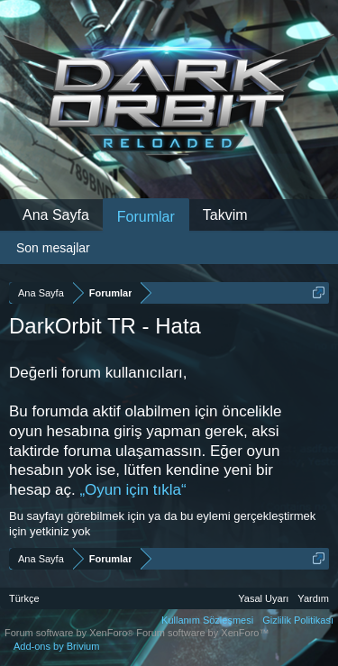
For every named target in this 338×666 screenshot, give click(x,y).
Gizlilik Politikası (297, 620)
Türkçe (24, 598)
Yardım (313, 598)
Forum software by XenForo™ (202, 632)
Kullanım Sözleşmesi (207, 620)
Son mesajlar (53, 248)
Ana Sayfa (56, 215)
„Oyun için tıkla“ (132, 489)
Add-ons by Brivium (56, 646)
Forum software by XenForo (70, 632)
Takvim (225, 215)
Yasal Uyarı (263, 598)
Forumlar (146, 216)
